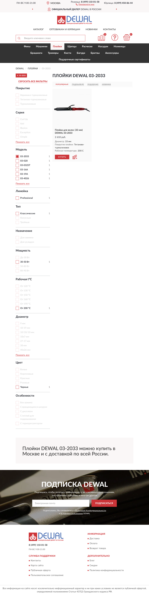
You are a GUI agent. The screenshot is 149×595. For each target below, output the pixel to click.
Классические (27, 213)
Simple (23, 137)
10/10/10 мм (27, 332)
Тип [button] (18, 206)
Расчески (87, 46)
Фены (27, 46)
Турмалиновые (28, 104)
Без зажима (26, 403)
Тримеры (53, 53)
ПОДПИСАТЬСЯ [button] (104, 503)
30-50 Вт (24, 262)
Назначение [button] (24, 231)
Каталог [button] (38, 29)
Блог (92, 561)
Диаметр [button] (22, 316)
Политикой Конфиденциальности (90, 511)
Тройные (24, 222)
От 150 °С (25, 295)
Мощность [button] (23, 250)
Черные (24, 387)
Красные (25, 378)
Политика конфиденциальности (107, 570)
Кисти (67, 53)
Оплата (93, 544)
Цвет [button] (19, 362)
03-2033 (24, 156)
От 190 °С (25, 304)
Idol (22, 124)
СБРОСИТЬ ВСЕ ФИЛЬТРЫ (32, 81)
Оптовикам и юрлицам (64, 29)
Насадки (103, 46)
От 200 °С (25, 308)
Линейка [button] (22, 191)
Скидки (93, 566)
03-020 (24, 161)
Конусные (25, 218)
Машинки (41, 46)
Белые (23, 369)
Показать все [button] (22, 142)
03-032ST (25, 165)
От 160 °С (25, 299)
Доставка (94, 539)
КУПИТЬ (62, 157)
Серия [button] (20, 112)
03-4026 (24, 178)
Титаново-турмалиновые (33, 99)
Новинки (92, 29)
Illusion (23, 128)
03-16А (24, 170)
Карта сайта (37, 566)
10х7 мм (24, 337)
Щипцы (71, 46)
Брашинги (36, 53)
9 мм (22, 323)
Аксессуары (112, 53)
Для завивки (26, 238)
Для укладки (27, 242)
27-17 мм (25, 341)
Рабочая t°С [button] (24, 279)
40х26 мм (25, 350)
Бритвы (95, 53)
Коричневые (26, 374)
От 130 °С (25, 291)
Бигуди (81, 53)
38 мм (23, 345)
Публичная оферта (40, 570)
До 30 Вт (25, 257)
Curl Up (24, 119)
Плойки (57, 46)
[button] (85, 4)
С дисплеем (26, 411)
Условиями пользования (72, 513)
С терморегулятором (31, 423)
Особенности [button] (25, 395)
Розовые (24, 383)
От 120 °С (25, 286)
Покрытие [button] (23, 88)
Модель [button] (21, 149)
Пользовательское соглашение (47, 575)
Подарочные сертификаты (74, 59)
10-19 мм (25, 328)
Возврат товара (98, 548)
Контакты (109, 29)
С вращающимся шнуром (33, 407)
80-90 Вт (24, 271)
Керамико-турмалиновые (33, 95)
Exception (25, 132)
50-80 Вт (24, 266)
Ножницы (119, 46)
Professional (26, 198)
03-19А (24, 174)
